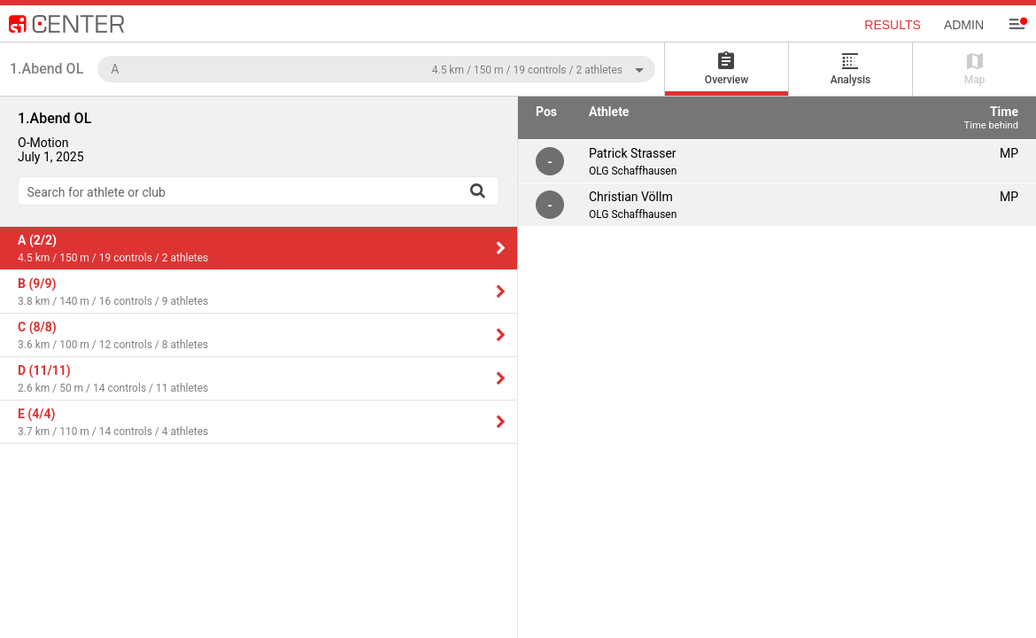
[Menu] (1016, 24)
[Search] (477, 190)
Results (892, 25)
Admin (964, 25)
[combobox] (376, 69)
